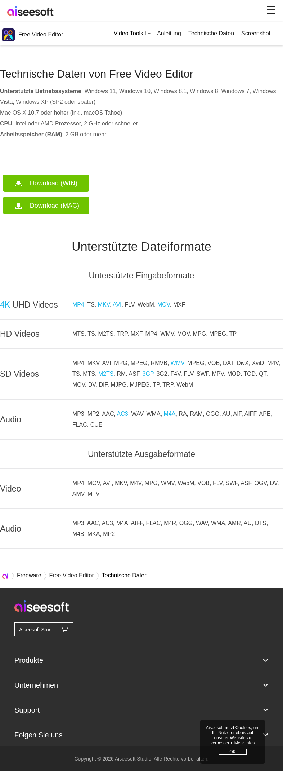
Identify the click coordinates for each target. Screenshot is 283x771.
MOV (163, 304)
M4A (170, 414)
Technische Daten (211, 33)
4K (5, 304)
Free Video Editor (32, 34)
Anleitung (169, 33)
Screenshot (255, 33)
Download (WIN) (53, 183)
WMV (177, 363)
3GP (148, 374)
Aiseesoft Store (44, 629)
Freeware (29, 575)
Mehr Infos (244, 742)
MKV (104, 304)
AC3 (122, 414)
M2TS (106, 374)
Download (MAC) (54, 205)
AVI (117, 304)
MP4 (78, 304)
